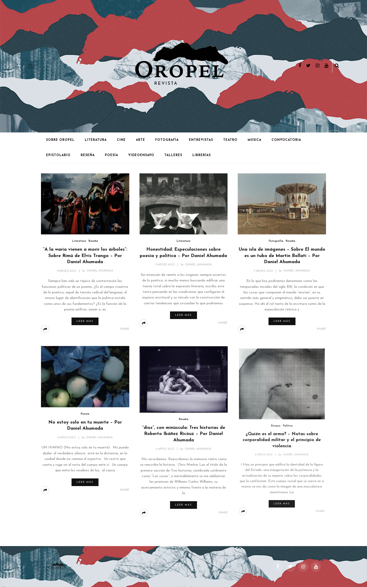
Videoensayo (141, 155)
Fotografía (167, 140)
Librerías (201, 155)
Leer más (85, 321)
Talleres (173, 155)
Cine (121, 140)
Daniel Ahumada (100, 271)
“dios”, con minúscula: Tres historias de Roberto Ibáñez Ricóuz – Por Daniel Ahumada (183, 434)
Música (254, 140)
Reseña (88, 155)
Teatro (230, 140)
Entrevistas (201, 140)
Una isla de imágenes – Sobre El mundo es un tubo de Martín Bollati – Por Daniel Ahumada (282, 255)
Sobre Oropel (60, 140)
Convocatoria (286, 140)
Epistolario (58, 155)
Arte (140, 140)
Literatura (96, 140)
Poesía (111, 155)
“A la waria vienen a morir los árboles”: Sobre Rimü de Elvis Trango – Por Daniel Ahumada (85, 255)
